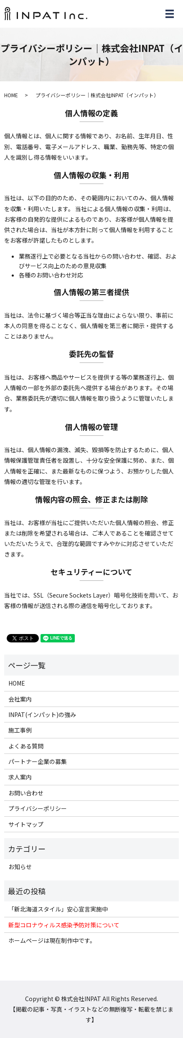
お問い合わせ (25, 793)
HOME (11, 94)
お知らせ (20, 866)
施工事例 (20, 730)
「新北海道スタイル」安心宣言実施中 (58, 909)
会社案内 (20, 699)
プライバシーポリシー (37, 808)
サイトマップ (25, 824)
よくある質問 (25, 746)
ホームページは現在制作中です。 (52, 940)
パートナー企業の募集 (37, 761)
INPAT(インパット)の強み (42, 714)
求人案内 (20, 777)
